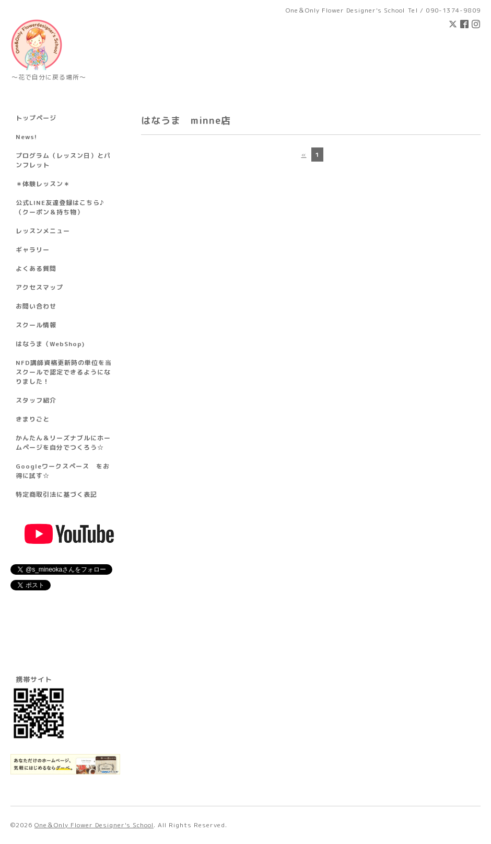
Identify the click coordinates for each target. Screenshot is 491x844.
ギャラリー (33, 249)
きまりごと (33, 419)
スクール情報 (36, 325)
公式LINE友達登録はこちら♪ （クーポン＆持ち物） (60, 207)
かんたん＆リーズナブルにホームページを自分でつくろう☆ (63, 443)
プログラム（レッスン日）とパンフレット (63, 160)
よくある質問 (36, 268)
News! (26, 136)
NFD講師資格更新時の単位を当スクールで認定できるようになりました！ (64, 372)
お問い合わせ (36, 306)
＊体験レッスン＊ (43, 183)
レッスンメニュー (43, 230)
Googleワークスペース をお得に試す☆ (63, 471)
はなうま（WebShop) (50, 343)
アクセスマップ (39, 287)
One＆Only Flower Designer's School (94, 824)
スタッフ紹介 (36, 400)
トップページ (36, 117)
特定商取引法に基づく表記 (56, 494)
